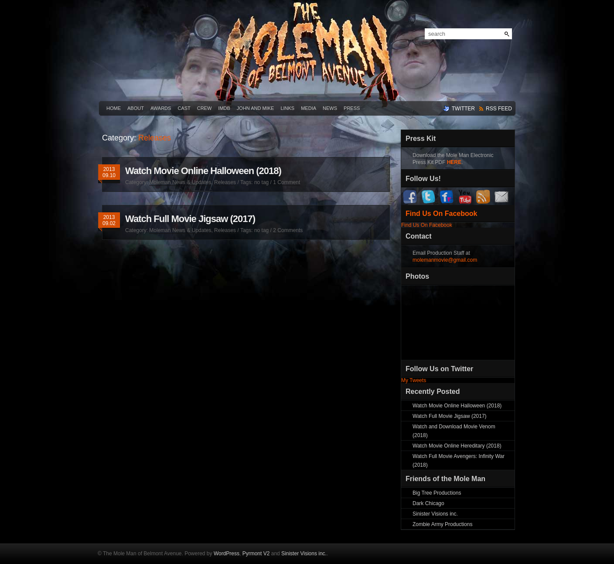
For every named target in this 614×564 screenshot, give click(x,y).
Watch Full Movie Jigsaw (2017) (190, 218)
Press (352, 108)
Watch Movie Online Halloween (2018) (203, 170)
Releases (225, 182)
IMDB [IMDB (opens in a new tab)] (224, 108)
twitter (463, 109)
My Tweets (413, 380)
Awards (160, 108)
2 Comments (288, 230)
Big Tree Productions (437, 493)
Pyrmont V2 (256, 553)
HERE (454, 162)
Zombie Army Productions (442, 524)
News (330, 108)
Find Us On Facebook (441, 213)
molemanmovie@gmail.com (445, 260)
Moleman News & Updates (180, 182)
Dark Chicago (428, 503)
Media (308, 108)
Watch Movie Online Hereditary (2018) (457, 446)
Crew (204, 108)
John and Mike (255, 108)
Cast (183, 108)
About (135, 108)
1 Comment (286, 182)
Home (113, 108)
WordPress (226, 553)
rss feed (499, 109)
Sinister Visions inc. (435, 514)
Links (287, 108)
